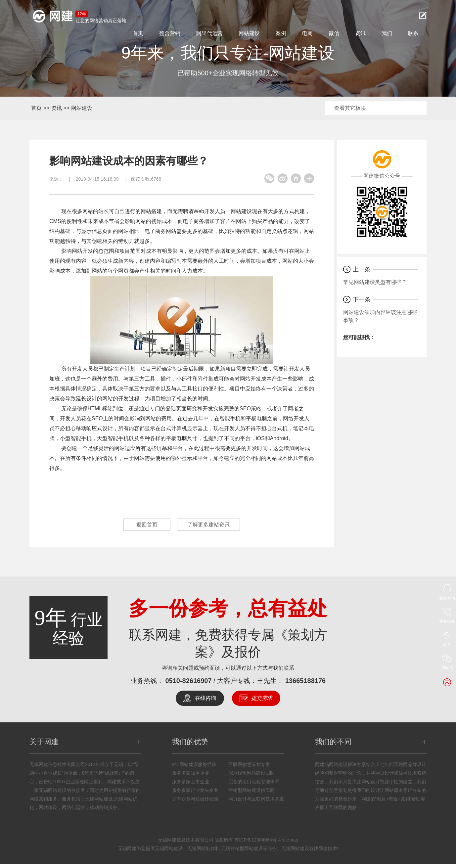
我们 (387, 33)
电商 (307, 33)
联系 (413, 33)
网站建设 (249, 33)
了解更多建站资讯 (208, 524)
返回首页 (147, 524)
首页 (138, 33)
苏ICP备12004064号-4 (257, 839)
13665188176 (305, 680)
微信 (334, 33)
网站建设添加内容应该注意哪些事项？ (380, 316)
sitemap (290, 839)
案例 (281, 33)
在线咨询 (205, 698)
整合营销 (169, 33)
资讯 (360, 33)
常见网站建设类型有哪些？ (375, 282)
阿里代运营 (209, 33)
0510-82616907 (188, 680)
